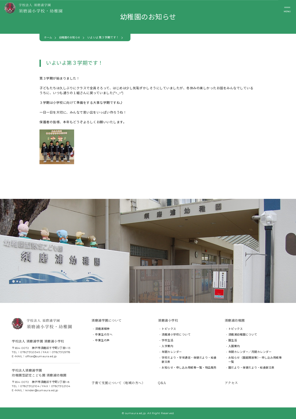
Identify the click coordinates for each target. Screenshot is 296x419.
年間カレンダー (172, 352)
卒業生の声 (102, 340)
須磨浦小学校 (168, 320)
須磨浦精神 (102, 328)
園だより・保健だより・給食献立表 (251, 367)
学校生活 (167, 340)
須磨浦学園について (106, 320)
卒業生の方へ (103, 334)
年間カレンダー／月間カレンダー (250, 352)
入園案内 (234, 346)
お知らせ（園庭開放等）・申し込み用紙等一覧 (255, 360)
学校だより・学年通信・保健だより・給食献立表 (189, 360)
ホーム (48, 37)
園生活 (232, 340)
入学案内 (167, 346)
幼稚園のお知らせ (71, 37)
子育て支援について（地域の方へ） (118, 382)
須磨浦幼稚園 (235, 320)
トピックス (169, 328)
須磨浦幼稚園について (242, 334)
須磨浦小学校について (176, 334)
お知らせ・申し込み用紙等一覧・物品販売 (189, 367)
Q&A (162, 382)
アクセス (231, 382)
